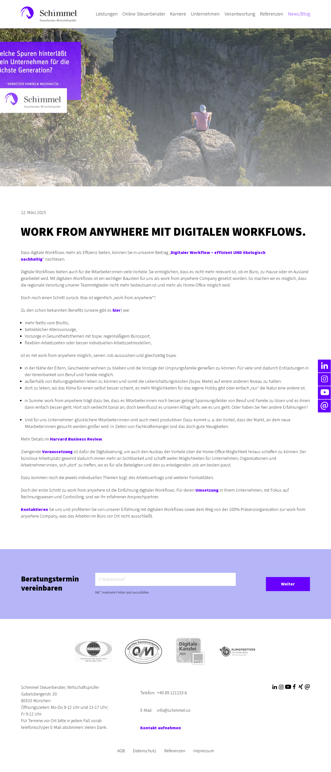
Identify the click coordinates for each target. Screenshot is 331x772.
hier (117, 310)
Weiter (288, 584)
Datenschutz (144, 751)
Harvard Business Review (76, 439)
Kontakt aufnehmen (160, 728)
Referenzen (174, 751)
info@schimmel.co (173, 710)
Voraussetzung (57, 452)
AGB (121, 751)
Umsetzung (207, 490)
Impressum (203, 751)
